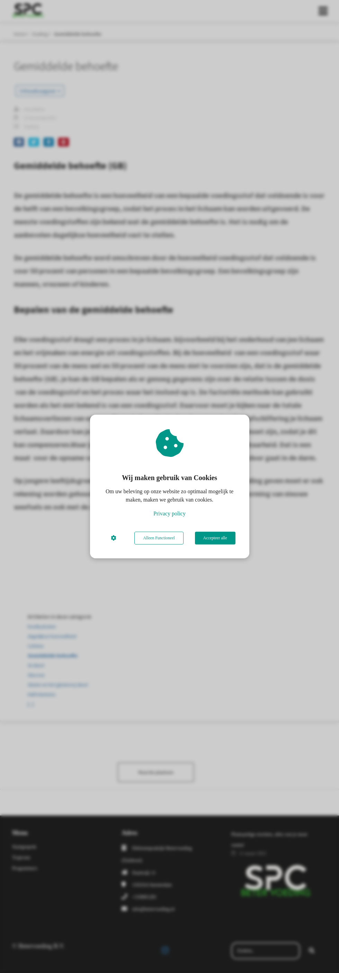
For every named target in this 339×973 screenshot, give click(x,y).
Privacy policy (169, 513)
